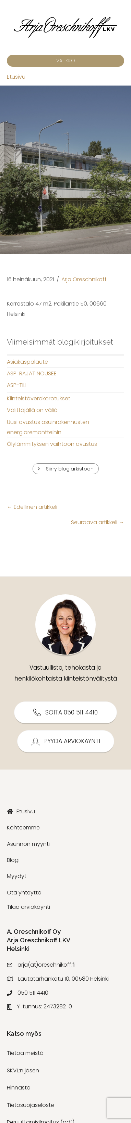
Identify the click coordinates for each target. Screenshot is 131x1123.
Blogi (13, 860)
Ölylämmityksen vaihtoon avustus (52, 444)
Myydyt (16, 876)
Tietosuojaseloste (30, 1105)
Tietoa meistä (25, 1053)
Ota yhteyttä (24, 892)
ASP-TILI (16, 385)
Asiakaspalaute (27, 362)
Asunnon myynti (28, 844)
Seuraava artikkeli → (97, 522)
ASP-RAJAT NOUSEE (32, 373)
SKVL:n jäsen (23, 1070)
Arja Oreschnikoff (84, 279)
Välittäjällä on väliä (32, 410)
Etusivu (16, 77)
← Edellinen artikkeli (32, 507)
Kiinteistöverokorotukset (38, 398)
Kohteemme (23, 827)
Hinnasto (19, 1088)
